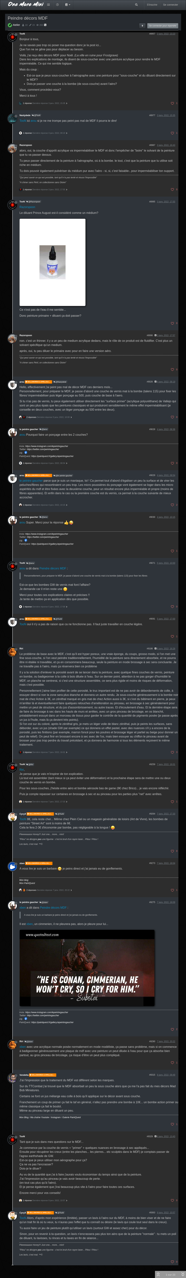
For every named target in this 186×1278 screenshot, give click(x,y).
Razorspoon (26, 145)
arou (33, 120)
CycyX (23, 814)
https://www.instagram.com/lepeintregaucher (46, 446)
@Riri (29, 765)
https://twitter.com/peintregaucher (43, 449)
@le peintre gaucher (63, 476)
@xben (44, 903)
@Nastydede (60, 382)
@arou (43, 429)
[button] (67, 4)
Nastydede (25, 115)
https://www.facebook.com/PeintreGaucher (25, 452)
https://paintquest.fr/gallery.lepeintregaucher (52, 456)
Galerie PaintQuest (71, 1117)
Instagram (55, 1117)
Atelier (16, 24)
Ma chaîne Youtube (39, 1117)
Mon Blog (24, 1117)
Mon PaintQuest (27, 883)
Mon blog (23, 880)
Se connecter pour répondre (162, 26)
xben (22, 863)
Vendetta (24, 1075)
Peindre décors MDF (53, 568)
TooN (22, 34)
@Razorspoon (33, 202)
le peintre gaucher (29, 429)
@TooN (36, 115)
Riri (21, 648)
